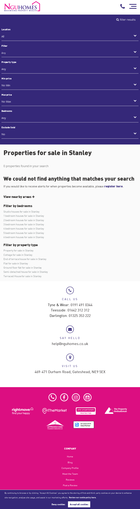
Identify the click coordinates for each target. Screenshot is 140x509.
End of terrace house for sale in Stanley (24, 259)
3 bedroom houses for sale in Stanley (23, 224)
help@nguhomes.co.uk (70, 344)
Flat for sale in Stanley (15, 263)
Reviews (70, 479)
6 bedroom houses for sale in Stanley (23, 237)
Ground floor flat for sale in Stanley (22, 267)
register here (113, 186)
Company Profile (70, 467)
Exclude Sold (8, 127)
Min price (6, 78)
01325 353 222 (80, 316)
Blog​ (70, 462)
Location (6, 29)
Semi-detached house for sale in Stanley (25, 271)
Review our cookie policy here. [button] (82, 497)
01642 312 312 (78, 310)
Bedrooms (6, 110)
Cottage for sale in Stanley (17, 254)
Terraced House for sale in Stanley (22, 276)
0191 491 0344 (81, 305)
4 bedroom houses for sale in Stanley (23, 228)
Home (70, 456)
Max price (6, 94)
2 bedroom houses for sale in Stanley (23, 220)
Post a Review (70, 485)
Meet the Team (70, 473)
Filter (4, 45)
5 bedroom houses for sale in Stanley (23, 232)
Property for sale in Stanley (18, 250)
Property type (8, 62)
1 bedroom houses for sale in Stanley (23, 215)
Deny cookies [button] (58, 504)
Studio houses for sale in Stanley (21, 211)
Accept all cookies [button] (79, 504)
